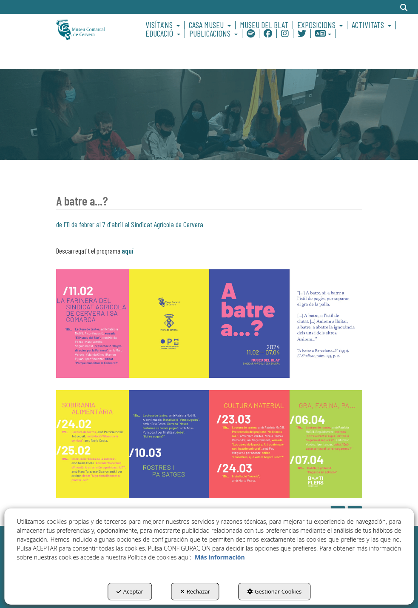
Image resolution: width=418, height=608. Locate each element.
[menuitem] (164, 25)
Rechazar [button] (195, 591)
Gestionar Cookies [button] (274, 591)
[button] (89, 29)
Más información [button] (220, 557)
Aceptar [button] (130, 591)
